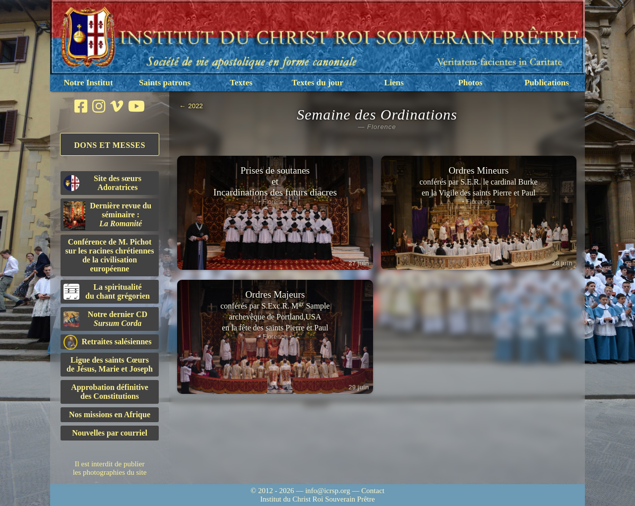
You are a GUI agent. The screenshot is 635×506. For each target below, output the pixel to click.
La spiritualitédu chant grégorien (107, 291)
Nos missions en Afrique (109, 414)
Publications (546, 82)
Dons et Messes (109, 145)
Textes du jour (317, 82)
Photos (470, 82)
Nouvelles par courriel (109, 433)
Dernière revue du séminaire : (107, 215)
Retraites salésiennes (107, 342)
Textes (241, 82)
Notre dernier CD (105, 318)
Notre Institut (88, 82)
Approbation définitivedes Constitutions (109, 391)
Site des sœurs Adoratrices (102, 182)
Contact (372, 491)
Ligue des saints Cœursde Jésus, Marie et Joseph (109, 364)
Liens (394, 82)
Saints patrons (164, 82)
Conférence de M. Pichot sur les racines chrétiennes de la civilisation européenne (109, 255)
